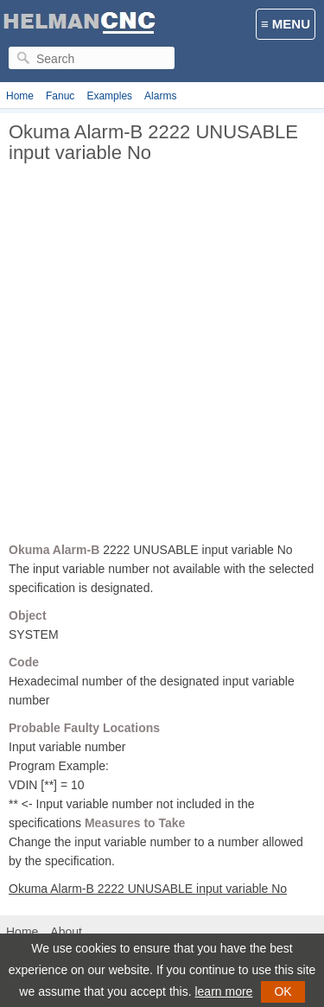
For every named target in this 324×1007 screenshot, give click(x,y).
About (66, 932)
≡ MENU (285, 23)
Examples (109, 96)
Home (20, 96)
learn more (223, 991)
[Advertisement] (162, 359)
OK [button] (282, 991)
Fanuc (60, 96)
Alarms (160, 96)
